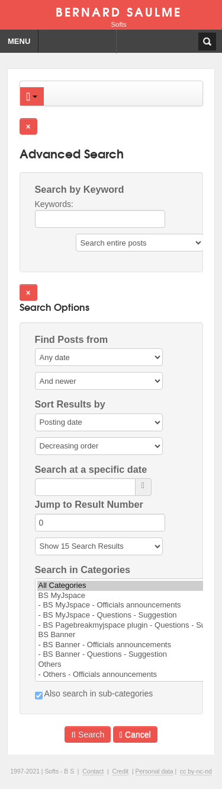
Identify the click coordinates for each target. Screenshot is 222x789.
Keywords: (100, 213)
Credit (120, 771)
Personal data (154, 771)
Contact (93, 771)
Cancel (135, 734)
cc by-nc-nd (196, 771)
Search (87, 734)
